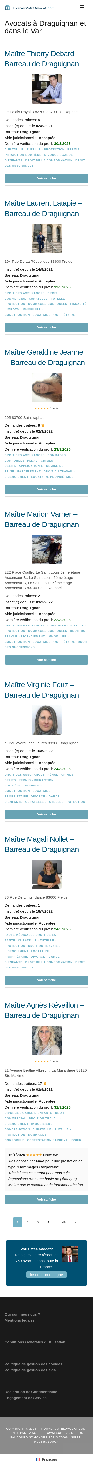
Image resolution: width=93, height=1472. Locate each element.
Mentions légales (20, 1320)
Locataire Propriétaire (54, 314)
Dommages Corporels (47, 303)
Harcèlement (29, 471)
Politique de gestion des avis (30, 1370)
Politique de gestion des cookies (33, 1364)
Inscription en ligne (46, 1275)
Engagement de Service (26, 1398)
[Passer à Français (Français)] (46, 1459)
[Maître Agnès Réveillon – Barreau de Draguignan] (47, 1102)
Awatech (54, 1433)
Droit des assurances (25, 293)
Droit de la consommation (49, 160)
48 (64, 1222)
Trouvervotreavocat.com (29, 7)
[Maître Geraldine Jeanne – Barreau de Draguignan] (47, 420)
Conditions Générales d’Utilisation (35, 1342)
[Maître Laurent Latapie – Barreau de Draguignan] (47, 265)
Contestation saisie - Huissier (54, 1140)
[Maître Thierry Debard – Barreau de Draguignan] (47, 116)
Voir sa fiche (46, 178)
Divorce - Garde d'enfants (28, 1112)
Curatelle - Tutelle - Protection (35, 149)
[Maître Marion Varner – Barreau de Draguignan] (47, 586)
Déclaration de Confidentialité (31, 1392)
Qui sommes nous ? (22, 1314)
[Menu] (82, 7)
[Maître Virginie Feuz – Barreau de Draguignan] (47, 749)
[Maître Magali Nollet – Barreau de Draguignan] (47, 909)
